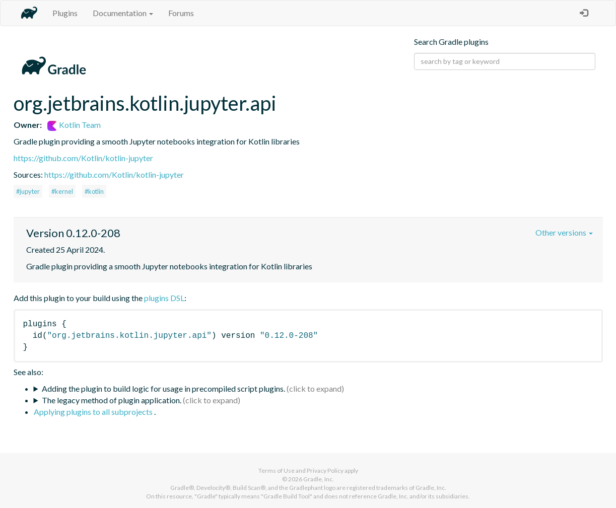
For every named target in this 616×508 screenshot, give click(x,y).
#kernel (62, 191)
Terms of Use (276, 470)
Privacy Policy (325, 470)
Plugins (65, 13)
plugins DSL (164, 298)
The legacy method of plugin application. (111, 400)
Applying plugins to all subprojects (94, 411)
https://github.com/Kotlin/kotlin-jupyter (83, 158)
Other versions (564, 232)
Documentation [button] (123, 13)
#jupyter (28, 191)
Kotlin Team (74, 124)
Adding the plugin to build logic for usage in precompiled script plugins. (163, 388)
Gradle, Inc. (318, 479)
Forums (181, 13)
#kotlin (94, 191)
